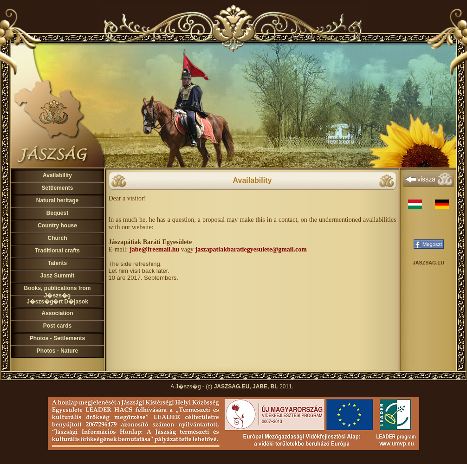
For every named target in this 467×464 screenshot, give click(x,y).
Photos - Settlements (57, 338)
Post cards (57, 325)
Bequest (57, 213)
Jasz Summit (57, 275)
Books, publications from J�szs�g (57, 292)
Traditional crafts (57, 250)
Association (57, 313)
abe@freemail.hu (156, 249)
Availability (57, 175)
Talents (57, 263)
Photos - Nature (57, 351)
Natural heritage (57, 200)
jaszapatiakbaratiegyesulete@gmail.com (250, 249)
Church (57, 238)
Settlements (57, 188)
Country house (57, 225)
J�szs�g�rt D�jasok (57, 301)
